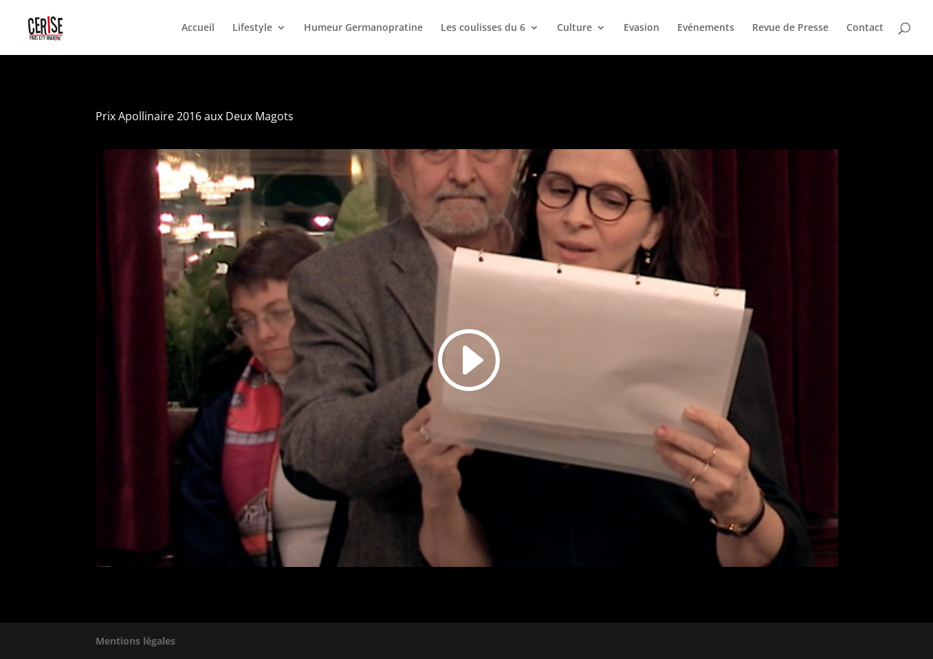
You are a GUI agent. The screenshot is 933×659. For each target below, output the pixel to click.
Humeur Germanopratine (363, 28)
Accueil (198, 28)
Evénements (705, 28)
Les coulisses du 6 (483, 28)
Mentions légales (135, 640)
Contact (864, 28)
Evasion (641, 28)
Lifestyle (252, 28)
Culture (574, 28)
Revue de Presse (790, 28)
